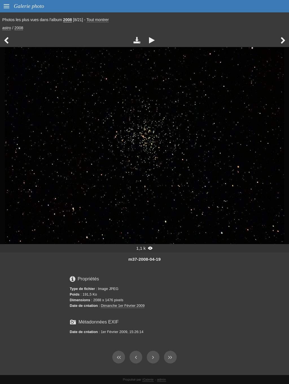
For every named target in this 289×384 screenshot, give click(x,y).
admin (161, 379)
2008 (67, 19)
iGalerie (148, 379)
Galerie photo (29, 6)
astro (6, 28)
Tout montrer (97, 19)
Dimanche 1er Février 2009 (122, 305)
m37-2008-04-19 (144, 259)
